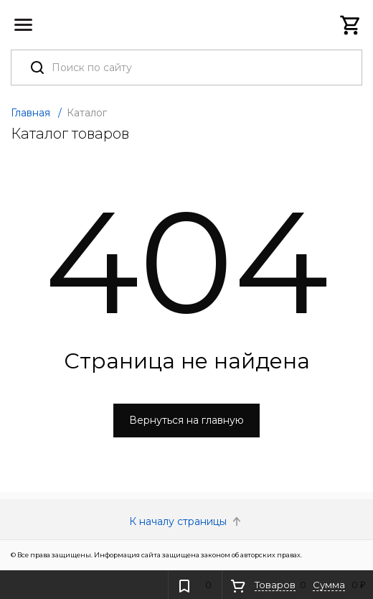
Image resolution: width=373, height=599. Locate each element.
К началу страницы (186, 521)
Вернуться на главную (186, 420)
